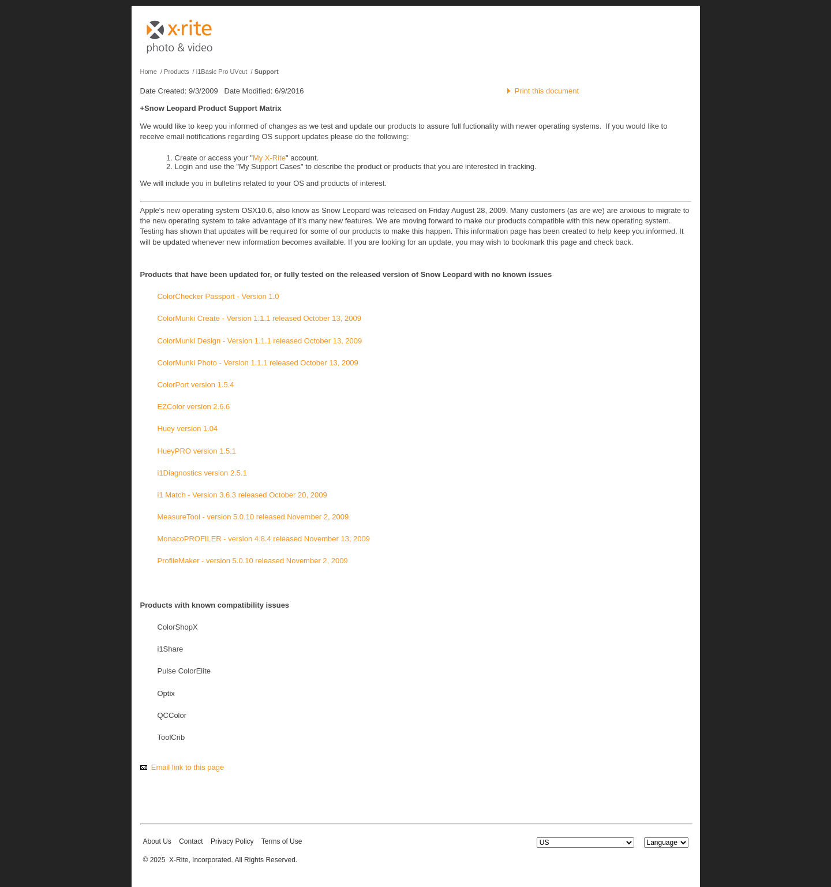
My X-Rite (269, 158)
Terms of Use (281, 841)
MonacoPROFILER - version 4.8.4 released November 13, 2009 (264, 538)
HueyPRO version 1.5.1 (197, 451)
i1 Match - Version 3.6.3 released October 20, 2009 (242, 495)
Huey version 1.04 (188, 428)
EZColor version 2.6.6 (194, 406)
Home (148, 71)
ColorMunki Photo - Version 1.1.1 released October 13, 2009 (258, 362)
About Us (157, 841)
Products (176, 71)
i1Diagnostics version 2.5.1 (202, 473)
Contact (191, 841)
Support (266, 71)
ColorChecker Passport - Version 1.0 (218, 296)
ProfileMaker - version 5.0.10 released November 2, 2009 (253, 560)
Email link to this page (187, 767)
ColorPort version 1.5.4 (196, 384)
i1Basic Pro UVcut (222, 71)
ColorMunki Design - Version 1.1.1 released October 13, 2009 (260, 340)
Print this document (547, 91)
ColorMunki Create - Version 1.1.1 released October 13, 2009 (259, 318)
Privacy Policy (232, 841)
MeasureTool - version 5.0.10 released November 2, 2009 (253, 516)
